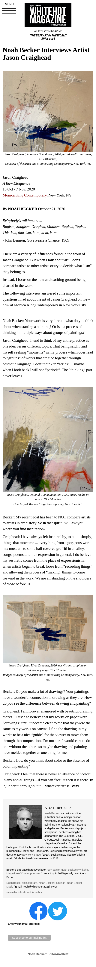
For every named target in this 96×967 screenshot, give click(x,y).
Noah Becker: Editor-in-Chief (48, 954)
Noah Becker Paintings (52, 882)
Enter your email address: (24, 923)
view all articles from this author (24, 892)
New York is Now (31, 854)
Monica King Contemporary (25, 195)
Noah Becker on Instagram (21, 882)
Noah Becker (51, 813)
